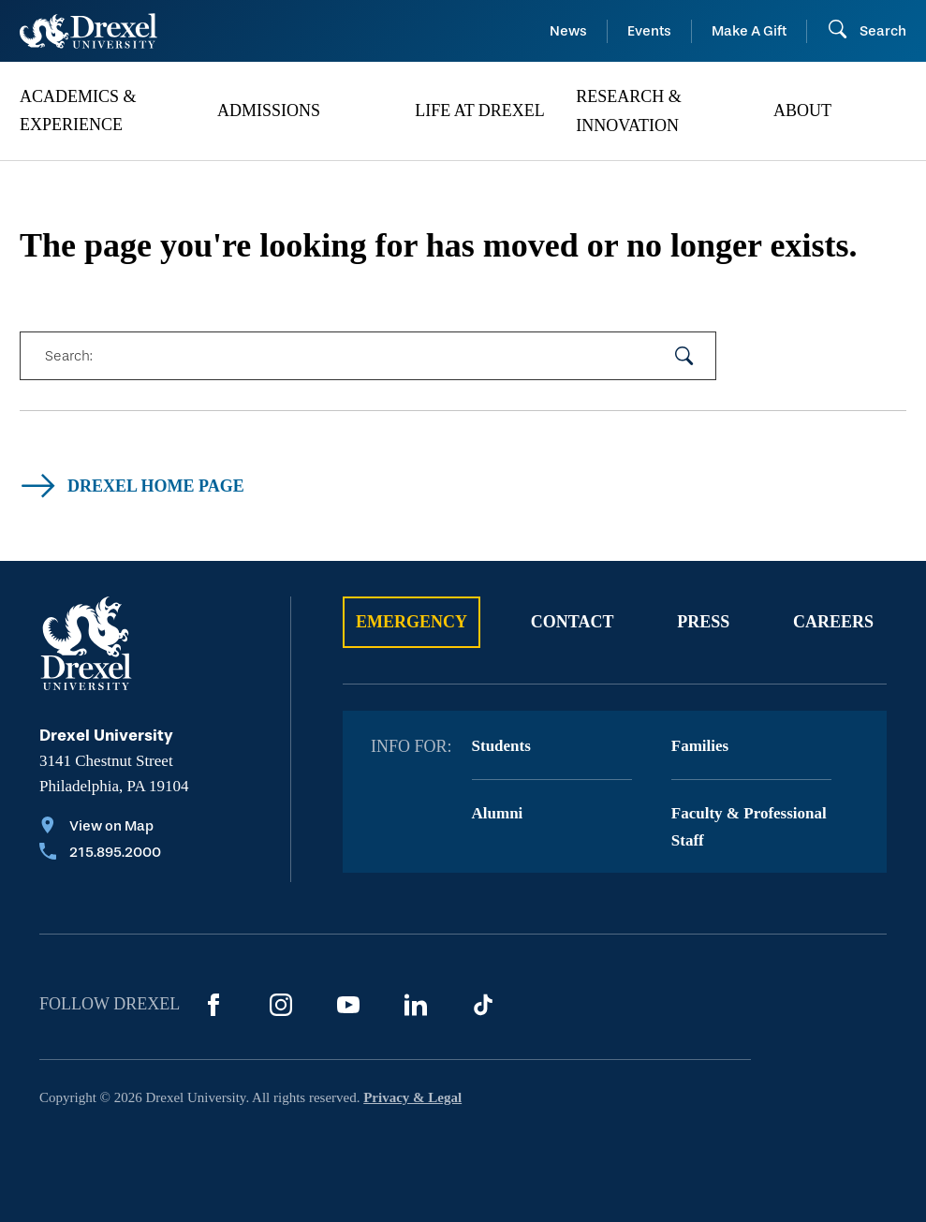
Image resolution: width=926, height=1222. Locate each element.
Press (703, 621)
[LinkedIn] (415, 1005)
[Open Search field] (866, 31)
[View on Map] (100, 828)
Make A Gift (749, 30)
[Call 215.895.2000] (100, 854)
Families (699, 746)
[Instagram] (281, 1005)
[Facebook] (213, 1005)
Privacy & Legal (412, 1097)
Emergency (411, 621)
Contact (572, 621)
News (568, 30)
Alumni (497, 813)
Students (501, 746)
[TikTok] (483, 1005)
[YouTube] (348, 1005)
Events (649, 30)
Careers (833, 621)
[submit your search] (684, 355)
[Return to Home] (88, 31)
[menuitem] (109, 111)
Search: (68, 355)
